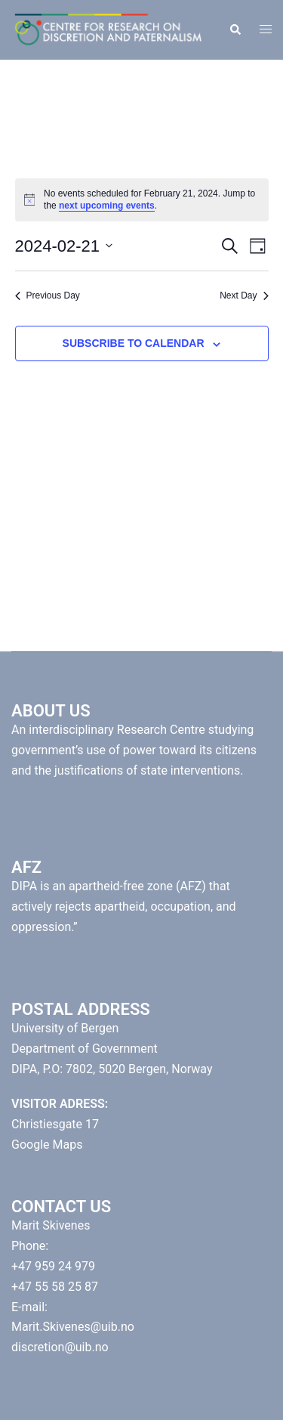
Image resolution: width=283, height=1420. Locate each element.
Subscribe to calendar (134, 343)
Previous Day (47, 295)
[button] (235, 29)
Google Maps (46, 1144)
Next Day (244, 295)
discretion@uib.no (60, 1347)
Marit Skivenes (50, 1225)
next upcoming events (107, 205)
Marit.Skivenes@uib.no (72, 1326)
